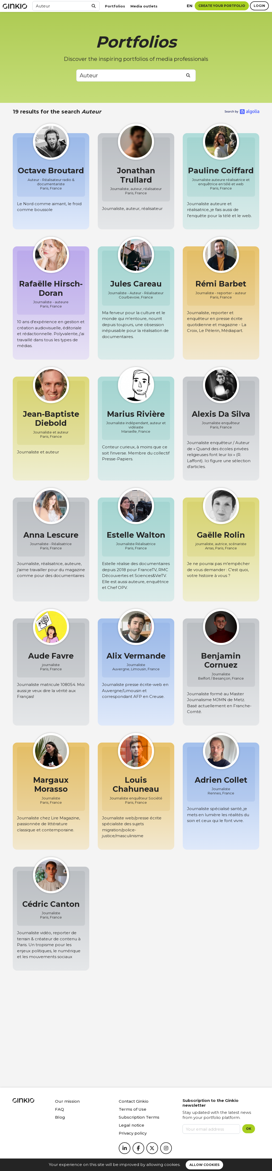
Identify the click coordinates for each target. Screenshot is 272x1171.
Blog (60, 1117)
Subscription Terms (139, 1117)
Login (259, 6)
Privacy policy (133, 1133)
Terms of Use (132, 1109)
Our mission (67, 1101)
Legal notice (131, 1125)
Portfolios (115, 6)
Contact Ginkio (133, 1101)
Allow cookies (204, 1165)
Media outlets (144, 6)
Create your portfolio (221, 6)
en (190, 5)
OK (248, 1129)
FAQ (59, 1109)
